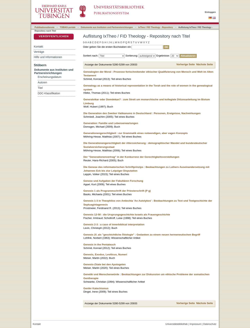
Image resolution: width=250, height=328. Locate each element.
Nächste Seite (204, 64)
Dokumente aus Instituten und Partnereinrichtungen (107, 27)
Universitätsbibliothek (176, 324)
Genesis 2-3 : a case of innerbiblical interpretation (114, 224)
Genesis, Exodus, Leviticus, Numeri (105, 254)
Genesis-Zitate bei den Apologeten (104, 264)
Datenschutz (209, 324)
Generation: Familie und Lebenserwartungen (110, 123)
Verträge (39, 51)
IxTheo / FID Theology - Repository (155, 27)
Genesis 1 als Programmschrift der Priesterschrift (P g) (117, 190)
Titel (40, 87)
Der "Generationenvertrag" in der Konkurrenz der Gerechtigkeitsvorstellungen (131, 156)
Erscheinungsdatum (49, 77)
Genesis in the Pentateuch (99, 244)
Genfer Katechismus (95, 288)
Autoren (42, 82)
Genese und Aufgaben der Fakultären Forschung (113, 180)
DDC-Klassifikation (49, 93)
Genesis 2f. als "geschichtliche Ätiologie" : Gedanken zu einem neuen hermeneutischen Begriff (141, 234)
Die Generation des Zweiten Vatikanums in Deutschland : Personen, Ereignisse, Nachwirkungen (142, 113)
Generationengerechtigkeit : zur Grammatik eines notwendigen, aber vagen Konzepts (135, 133)
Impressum (195, 324)
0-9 (85, 42)
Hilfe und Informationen (48, 57)
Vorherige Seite (185, 64)
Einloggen (210, 12)
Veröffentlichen (54, 36)
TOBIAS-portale (67, 27)
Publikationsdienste (44, 27)
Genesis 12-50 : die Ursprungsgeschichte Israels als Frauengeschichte (126, 214)
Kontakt (38, 46)
